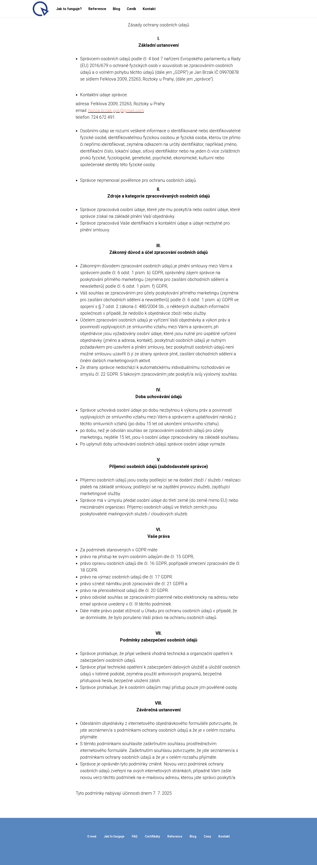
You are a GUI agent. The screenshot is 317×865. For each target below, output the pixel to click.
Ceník (131, 9)
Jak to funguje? (69, 9)
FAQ (134, 836)
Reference (97, 9)
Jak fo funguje (114, 836)
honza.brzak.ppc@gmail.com (116, 110)
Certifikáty (152, 836)
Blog (116, 9)
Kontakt (149, 9)
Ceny (207, 836)
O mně (91, 836)
